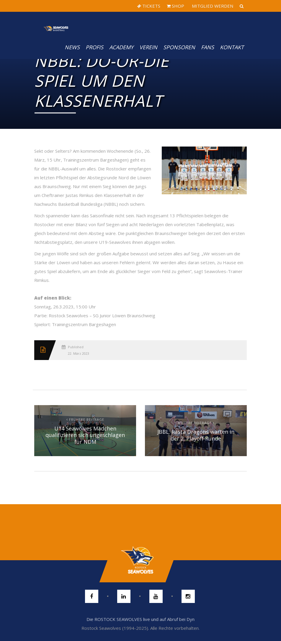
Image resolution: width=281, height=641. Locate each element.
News (72, 47)
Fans (207, 47)
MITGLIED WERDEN (212, 6)
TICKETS (148, 6)
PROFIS (94, 47)
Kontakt (232, 47)
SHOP (175, 6)
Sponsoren (179, 47)
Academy (121, 47)
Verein (148, 47)
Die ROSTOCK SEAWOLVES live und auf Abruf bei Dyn (140, 619)
